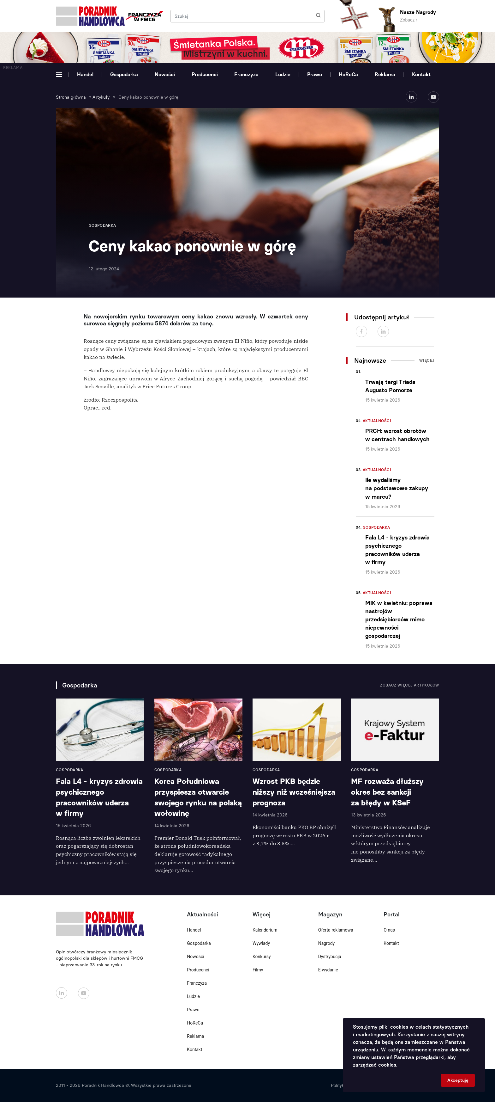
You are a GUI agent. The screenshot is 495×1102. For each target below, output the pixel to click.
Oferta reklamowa (335, 930)
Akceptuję (457, 1080)
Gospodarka (124, 74)
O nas (389, 930)
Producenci (205, 74)
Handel (85, 74)
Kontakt (421, 74)
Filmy (258, 969)
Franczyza (246, 74)
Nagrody (326, 943)
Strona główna (71, 97)
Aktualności (377, 421)
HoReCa (348, 74)
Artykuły (101, 97)
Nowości (165, 74)
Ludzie (282, 74)
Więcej (426, 360)
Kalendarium (265, 930)
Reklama (385, 74)
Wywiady (261, 943)
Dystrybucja (329, 956)
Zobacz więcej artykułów (409, 685)
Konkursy (262, 956)
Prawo (314, 74)
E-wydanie (328, 969)
